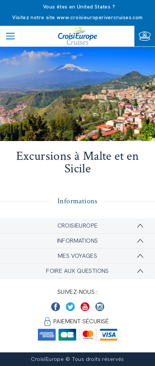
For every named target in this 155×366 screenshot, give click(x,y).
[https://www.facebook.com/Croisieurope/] (55, 306)
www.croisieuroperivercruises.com (100, 17)
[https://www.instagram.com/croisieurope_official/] (99, 306)
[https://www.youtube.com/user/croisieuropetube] (85, 306)
